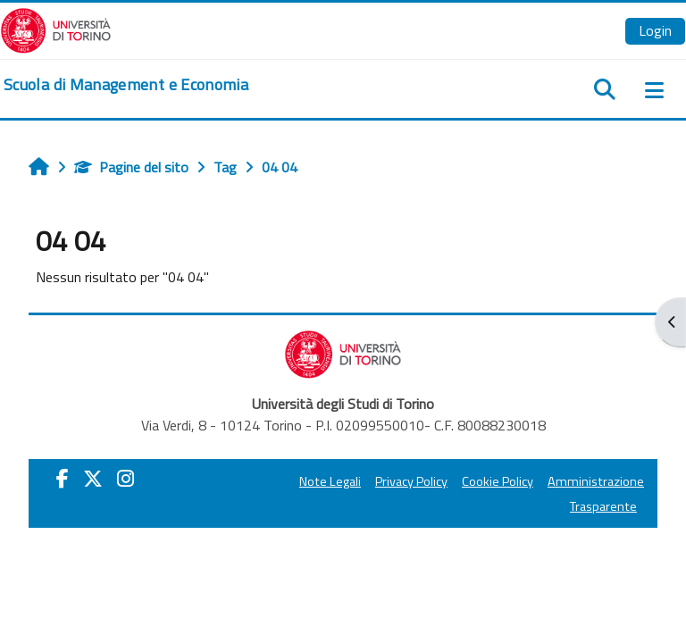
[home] (126, 85)
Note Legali (330, 481)
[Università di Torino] (56, 28)
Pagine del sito (131, 167)
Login (655, 30)
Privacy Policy (411, 481)
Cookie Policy (497, 481)
